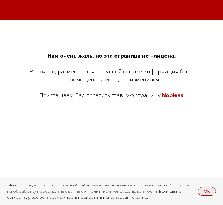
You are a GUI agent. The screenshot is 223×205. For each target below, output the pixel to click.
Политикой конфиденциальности (122, 191)
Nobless (172, 95)
